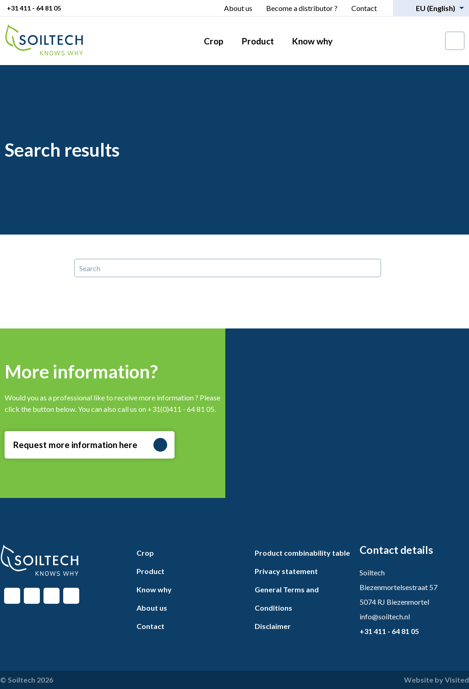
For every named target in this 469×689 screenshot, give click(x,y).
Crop (214, 41)
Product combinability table (302, 552)
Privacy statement (286, 571)
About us (238, 8)
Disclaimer (273, 626)
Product (258, 41)
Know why (312, 41)
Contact (364, 8)
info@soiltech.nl (385, 616)
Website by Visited (436, 679)
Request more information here (90, 445)
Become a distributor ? (302, 8)
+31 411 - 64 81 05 (34, 8)
